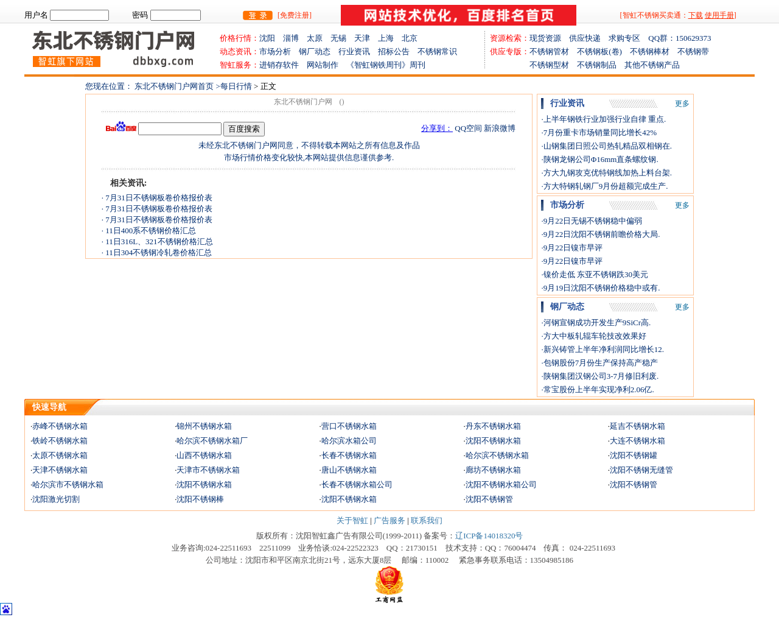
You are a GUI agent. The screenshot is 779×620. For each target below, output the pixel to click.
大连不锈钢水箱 (637, 440)
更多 (682, 103)
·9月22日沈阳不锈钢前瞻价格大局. (600, 234)
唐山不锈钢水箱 (349, 469)
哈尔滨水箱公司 (349, 440)
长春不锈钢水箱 (349, 455)
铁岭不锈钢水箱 (60, 440)
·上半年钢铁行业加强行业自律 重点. (603, 119)
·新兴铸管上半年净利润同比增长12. (602, 349)
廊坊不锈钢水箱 (493, 469)
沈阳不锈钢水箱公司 (501, 484)
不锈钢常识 (437, 51)
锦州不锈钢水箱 (204, 426)
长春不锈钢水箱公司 (357, 484)
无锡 (342, 38)
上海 (390, 38)
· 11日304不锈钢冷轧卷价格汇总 (157, 252)
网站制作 (326, 64)
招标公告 (394, 51)
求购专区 (628, 38)
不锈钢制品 (600, 64)
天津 (366, 38)
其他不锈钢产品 (652, 64)
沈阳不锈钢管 (633, 484)
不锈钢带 (693, 51)
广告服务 (389, 520)
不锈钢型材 (533, 64)
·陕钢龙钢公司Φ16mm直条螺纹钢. (599, 159)
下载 (695, 15)
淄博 (295, 38)
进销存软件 (283, 64)
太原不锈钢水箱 (60, 455)
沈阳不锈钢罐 (633, 455)
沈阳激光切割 (56, 499)
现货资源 (549, 38)
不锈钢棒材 (653, 51)
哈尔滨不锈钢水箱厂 (212, 440)
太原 (318, 38)
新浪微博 (499, 128)
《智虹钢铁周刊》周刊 (385, 64)
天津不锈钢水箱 (60, 469)
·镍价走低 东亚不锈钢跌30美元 (594, 274)
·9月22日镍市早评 (572, 247)
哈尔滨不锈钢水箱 (497, 455)
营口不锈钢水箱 (349, 426)
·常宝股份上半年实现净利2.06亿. (597, 389)
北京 (409, 38)
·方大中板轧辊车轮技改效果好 (593, 335)
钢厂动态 (314, 51)
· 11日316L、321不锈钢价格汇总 (157, 241)
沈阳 (271, 38)
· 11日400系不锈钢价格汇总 (149, 230)
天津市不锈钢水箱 (208, 469)
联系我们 (426, 520)
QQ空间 (468, 128)
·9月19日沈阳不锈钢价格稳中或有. (600, 287)
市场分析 (275, 51)
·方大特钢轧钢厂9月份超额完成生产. (604, 186)
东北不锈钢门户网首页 (174, 86)
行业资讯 (354, 51)
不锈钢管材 (553, 51)
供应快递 (589, 38)
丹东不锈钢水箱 (493, 426)
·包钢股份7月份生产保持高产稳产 (599, 362)
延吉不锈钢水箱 (637, 426)
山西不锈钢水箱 (204, 455)
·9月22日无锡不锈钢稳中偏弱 (591, 220)
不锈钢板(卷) (603, 51)
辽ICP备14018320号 (489, 535)
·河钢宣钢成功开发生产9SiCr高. (596, 322)
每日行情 (237, 86)
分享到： (437, 128)
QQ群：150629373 (679, 38)
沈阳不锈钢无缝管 (641, 469)
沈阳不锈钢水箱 (493, 440)
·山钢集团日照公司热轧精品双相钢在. (606, 145)
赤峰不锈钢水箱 (60, 426)
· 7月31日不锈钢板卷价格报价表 (157, 197)
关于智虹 (352, 520)
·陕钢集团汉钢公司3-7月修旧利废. (599, 376)
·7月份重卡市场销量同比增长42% (599, 132)
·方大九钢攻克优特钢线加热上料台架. (606, 172)
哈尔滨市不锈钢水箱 (67, 484)
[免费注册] (295, 15)
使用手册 (719, 15)
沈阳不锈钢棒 (200, 499)
